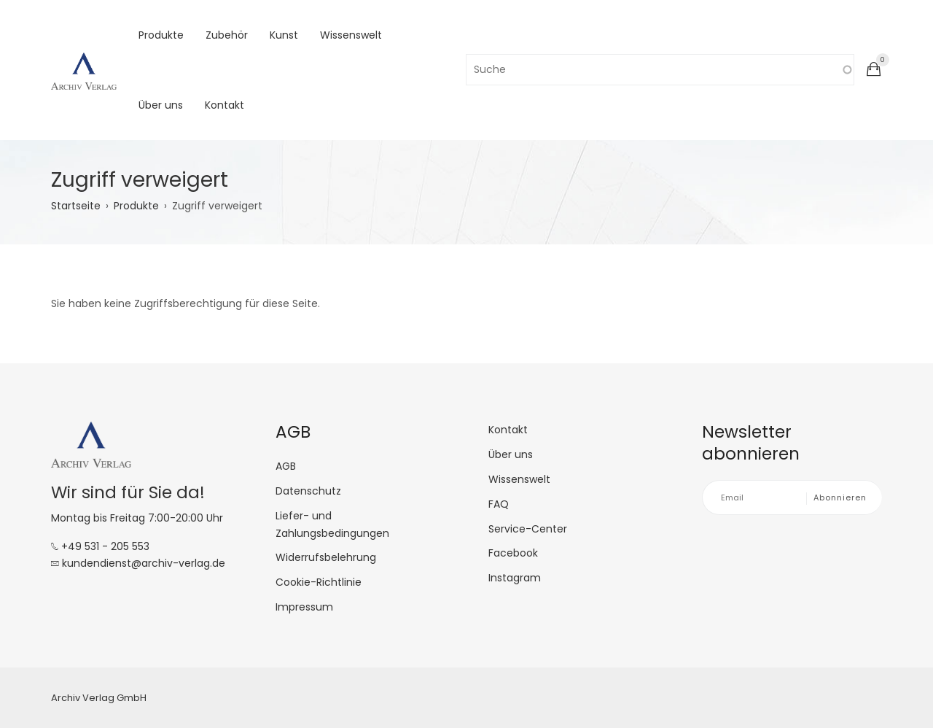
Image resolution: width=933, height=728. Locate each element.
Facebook (513, 553)
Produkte (161, 35)
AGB (286, 466)
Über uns (160, 105)
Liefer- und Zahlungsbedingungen (332, 524)
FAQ (498, 504)
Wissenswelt (351, 35)
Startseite (76, 205)
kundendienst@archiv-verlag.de (138, 563)
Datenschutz (308, 491)
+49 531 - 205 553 (100, 546)
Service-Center (527, 529)
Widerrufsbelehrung (326, 557)
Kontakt (224, 105)
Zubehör (227, 35)
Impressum (304, 607)
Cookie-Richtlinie (319, 582)
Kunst (284, 35)
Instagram (514, 577)
